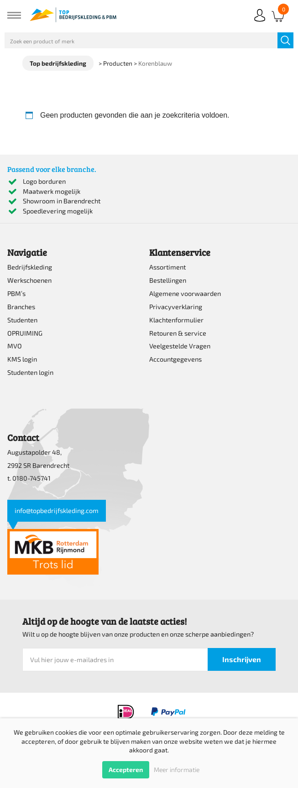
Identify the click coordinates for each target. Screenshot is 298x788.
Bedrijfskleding (29, 267)
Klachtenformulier (176, 320)
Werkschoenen (29, 280)
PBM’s (16, 293)
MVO (14, 346)
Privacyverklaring (175, 307)
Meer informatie (176, 769)
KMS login (22, 359)
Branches (21, 307)
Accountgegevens (175, 359)
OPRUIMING (24, 333)
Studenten (22, 320)
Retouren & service (177, 333)
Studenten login (30, 372)
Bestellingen (167, 280)
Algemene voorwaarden (185, 293)
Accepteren (126, 769)
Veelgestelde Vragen (179, 346)
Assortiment (167, 267)
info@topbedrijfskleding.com (57, 510)
